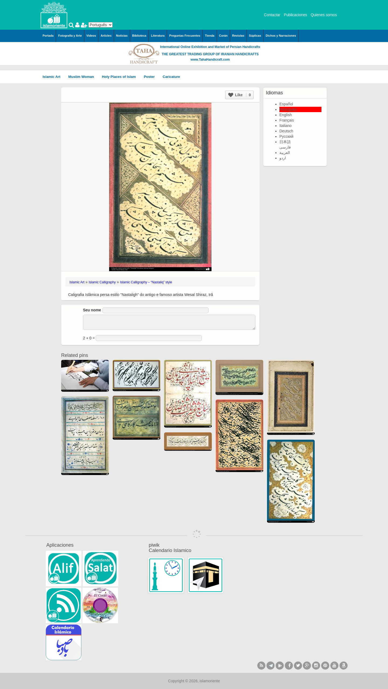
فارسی (285, 147)
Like (239, 95)
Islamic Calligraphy (102, 282)
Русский (286, 136)
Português (288, 109)
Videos (91, 35)
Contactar (272, 15)
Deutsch (286, 131)
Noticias (122, 35)
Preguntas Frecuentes (184, 35)
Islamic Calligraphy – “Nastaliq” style (146, 282)
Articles (106, 35)
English (285, 115)
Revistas (238, 35)
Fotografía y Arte (70, 35)
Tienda (209, 35)
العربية (284, 152)
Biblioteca (139, 35)
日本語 (285, 142)
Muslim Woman (83, 77)
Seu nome (92, 310)
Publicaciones (295, 15)
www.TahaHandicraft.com (210, 59)
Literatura (158, 35)
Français (286, 120)
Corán (223, 35)
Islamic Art (53, 77)
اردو (282, 158)
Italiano (285, 125)
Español (286, 104)
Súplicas (255, 35)
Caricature (171, 77)
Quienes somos (324, 15)
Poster (151, 77)
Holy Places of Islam (120, 77)
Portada (48, 35)
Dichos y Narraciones (281, 35)
